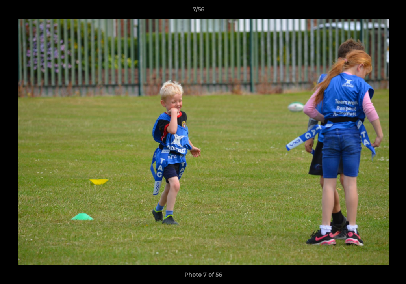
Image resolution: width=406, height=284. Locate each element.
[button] (373, 11)
